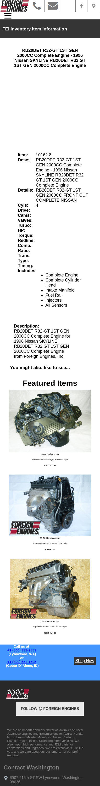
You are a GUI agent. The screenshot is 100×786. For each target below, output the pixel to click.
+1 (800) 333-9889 (21, 650)
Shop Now (84, 660)
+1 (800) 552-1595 (21, 662)
